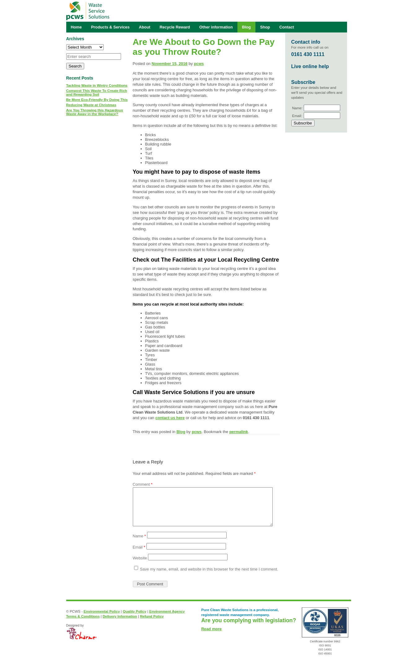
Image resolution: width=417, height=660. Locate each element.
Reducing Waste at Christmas (91, 105)
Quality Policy (134, 611)
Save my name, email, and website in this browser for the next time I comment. (209, 569)
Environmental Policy (102, 611)
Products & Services (110, 27)
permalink (238, 431)
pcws (199, 63)
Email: (297, 116)
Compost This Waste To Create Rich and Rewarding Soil (96, 92)
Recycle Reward (175, 27)
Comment (143, 484)
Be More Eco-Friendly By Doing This (97, 100)
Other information (216, 27)
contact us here (170, 417)
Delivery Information (119, 616)
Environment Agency (167, 611)
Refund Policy (152, 616)
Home (76, 27)
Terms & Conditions (83, 616)
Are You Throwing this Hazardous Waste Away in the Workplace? (94, 112)
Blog (180, 431)
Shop (265, 27)
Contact (286, 27)
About (144, 27)
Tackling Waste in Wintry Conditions (97, 85)
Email (139, 547)
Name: (297, 108)
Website (140, 558)
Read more (211, 629)
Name (139, 536)
